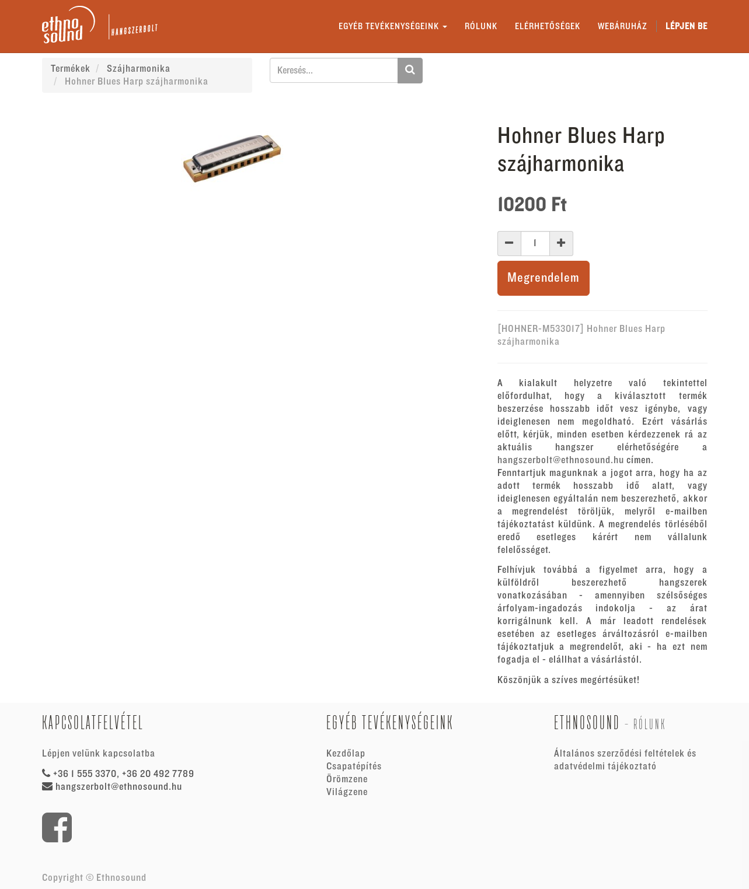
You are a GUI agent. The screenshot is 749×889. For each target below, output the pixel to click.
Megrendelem (543, 278)
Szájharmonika (138, 69)
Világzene (347, 792)
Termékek (70, 69)
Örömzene (347, 779)
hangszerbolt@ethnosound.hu (560, 460)
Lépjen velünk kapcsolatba (98, 753)
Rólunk (649, 724)
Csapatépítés (354, 766)
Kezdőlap (345, 753)
